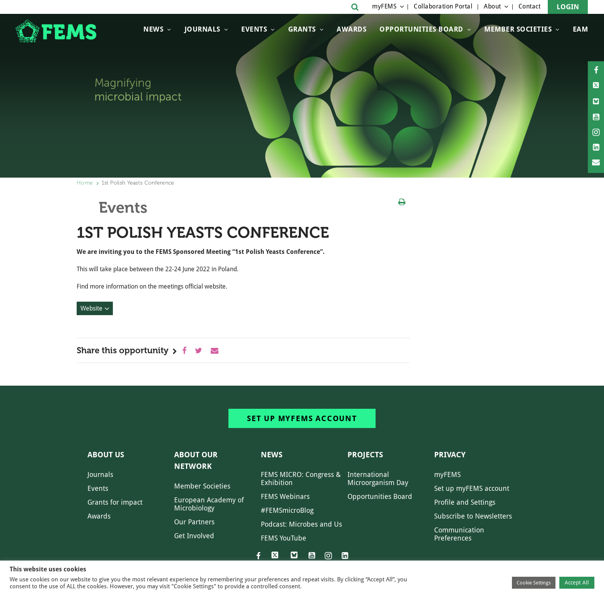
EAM (580, 29)
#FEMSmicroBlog (287, 510)
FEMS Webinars (285, 496)
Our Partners (194, 522)
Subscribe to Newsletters (473, 516)
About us (105, 454)
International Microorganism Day (377, 478)
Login (568, 7)
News (153, 29)
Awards (351, 29)
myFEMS (384, 6)
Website (91, 308)
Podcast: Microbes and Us (301, 524)
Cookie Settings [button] (534, 583)
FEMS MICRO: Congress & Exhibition (301, 478)
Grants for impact (115, 502)
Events (254, 29)
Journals (202, 29)
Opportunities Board (379, 496)
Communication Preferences (459, 534)
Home (85, 183)
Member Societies (518, 29)
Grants (302, 29)
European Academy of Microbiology (209, 504)
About (492, 6)
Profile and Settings (464, 502)
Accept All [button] (577, 582)
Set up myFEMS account (302, 418)
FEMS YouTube (283, 538)
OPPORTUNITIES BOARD (421, 29)
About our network (196, 460)
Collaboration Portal (443, 6)
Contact (529, 6)
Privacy (450, 454)
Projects (365, 454)
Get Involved (194, 536)
